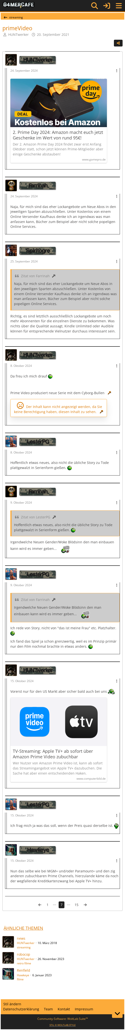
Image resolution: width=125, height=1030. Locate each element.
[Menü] (119, 6)
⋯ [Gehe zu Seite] (54, 904)
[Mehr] (116, 70)
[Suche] (94, 6)
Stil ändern (12, 1004)
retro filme (24, 963)
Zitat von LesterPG (35, 517)
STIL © (62, 1025)
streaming (24, 947)
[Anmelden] (106, 5)
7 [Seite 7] (61, 904)
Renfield (23, 970)
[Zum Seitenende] (117, 1013)
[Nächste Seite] (85, 904)
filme (20, 979)
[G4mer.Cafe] (18, 5)
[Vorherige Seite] (39, 904)
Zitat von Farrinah (35, 276)
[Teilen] (118, 43)
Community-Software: (62, 1019)
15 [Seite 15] (76, 904)
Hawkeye (23, 975)
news (21, 938)
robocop (23, 954)
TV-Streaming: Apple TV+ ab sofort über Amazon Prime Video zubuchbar (53, 754)
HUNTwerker (26, 943)
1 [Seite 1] (48, 904)
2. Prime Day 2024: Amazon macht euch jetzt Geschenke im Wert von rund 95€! (58, 135)
